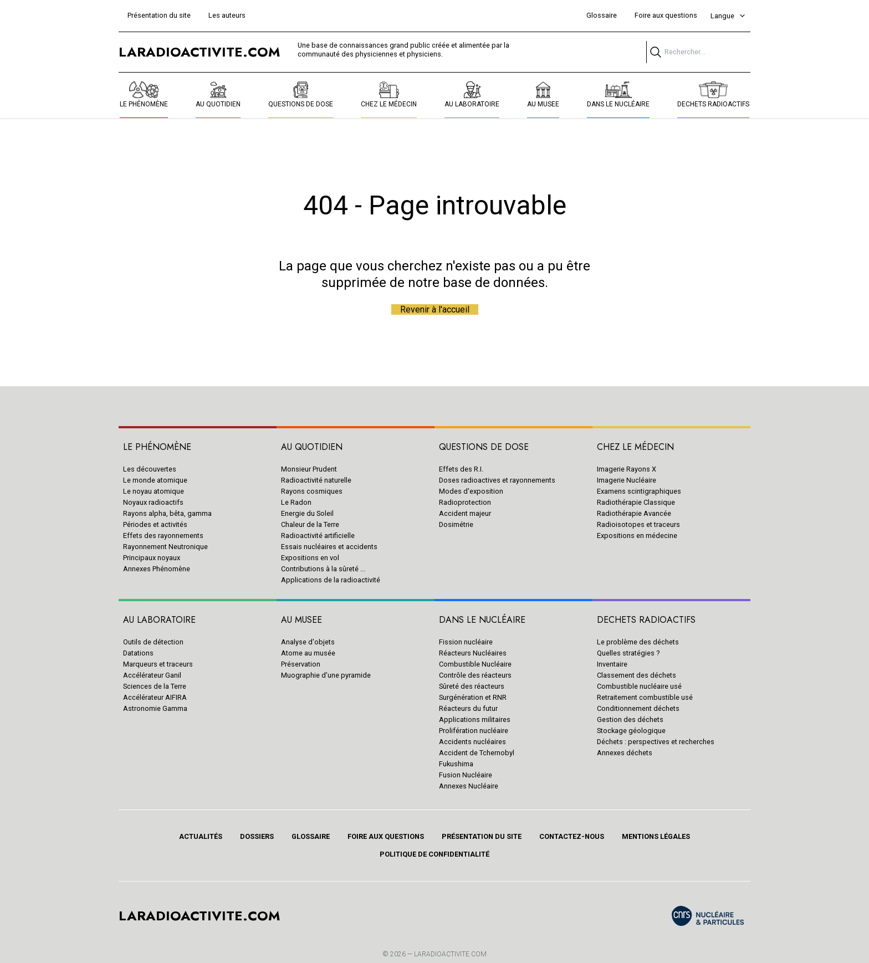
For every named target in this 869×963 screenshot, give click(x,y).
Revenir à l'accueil (434, 309)
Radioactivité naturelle (316, 480)
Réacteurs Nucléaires (473, 653)
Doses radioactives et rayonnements (497, 480)
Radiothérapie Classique (636, 502)
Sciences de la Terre (154, 686)
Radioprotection (465, 502)
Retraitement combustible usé (645, 697)
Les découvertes (149, 469)
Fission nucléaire (466, 642)
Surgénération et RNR (473, 697)
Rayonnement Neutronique (165, 546)
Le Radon (296, 502)
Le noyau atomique (153, 491)
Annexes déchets (624, 753)
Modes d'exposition (471, 491)
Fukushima (456, 764)
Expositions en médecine (637, 535)
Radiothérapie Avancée (634, 513)
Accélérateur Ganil (152, 675)
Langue (728, 16)
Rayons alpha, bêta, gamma (167, 513)
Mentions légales (656, 836)
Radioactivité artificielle (318, 535)
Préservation (300, 664)
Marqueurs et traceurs (158, 664)
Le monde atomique (155, 480)
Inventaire (612, 664)
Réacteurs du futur (468, 708)
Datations (138, 653)
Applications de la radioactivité (330, 580)
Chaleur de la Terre (310, 524)
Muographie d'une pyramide (326, 675)
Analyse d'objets (308, 642)
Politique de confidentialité (434, 854)
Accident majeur (465, 513)
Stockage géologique (631, 730)
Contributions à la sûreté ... (323, 569)
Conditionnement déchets (638, 708)
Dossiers (257, 836)
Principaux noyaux (151, 558)
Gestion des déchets (630, 719)
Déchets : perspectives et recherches (655, 741)
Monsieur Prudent (309, 469)
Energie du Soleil (307, 513)
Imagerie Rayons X (626, 469)
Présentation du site (159, 15)
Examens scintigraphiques (639, 491)
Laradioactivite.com (450, 954)
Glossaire (601, 15)
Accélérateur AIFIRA (155, 697)
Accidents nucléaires (472, 741)
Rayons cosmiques (312, 491)
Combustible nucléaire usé (639, 686)
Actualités (200, 836)
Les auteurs (227, 15)
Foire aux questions (666, 15)
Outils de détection (153, 642)
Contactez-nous (571, 836)
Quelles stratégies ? (628, 653)
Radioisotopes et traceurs (638, 524)
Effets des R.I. (461, 469)
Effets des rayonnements (163, 535)
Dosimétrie (456, 524)
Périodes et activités (155, 524)
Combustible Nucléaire (475, 664)
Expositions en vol (310, 558)
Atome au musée (308, 653)
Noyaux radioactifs (153, 502)
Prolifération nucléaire (473, 730)
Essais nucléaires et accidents (329, 546)
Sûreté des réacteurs (471, 686)
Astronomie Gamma (155, 708)
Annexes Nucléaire (468, 786)
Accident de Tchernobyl (476, 753)
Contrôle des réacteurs (475, 675)
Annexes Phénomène (156, 569)
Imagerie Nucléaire (626, 480)
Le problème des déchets (638, 642)
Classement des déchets (636, 675)
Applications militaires (474, 719)
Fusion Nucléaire (465, 775)
